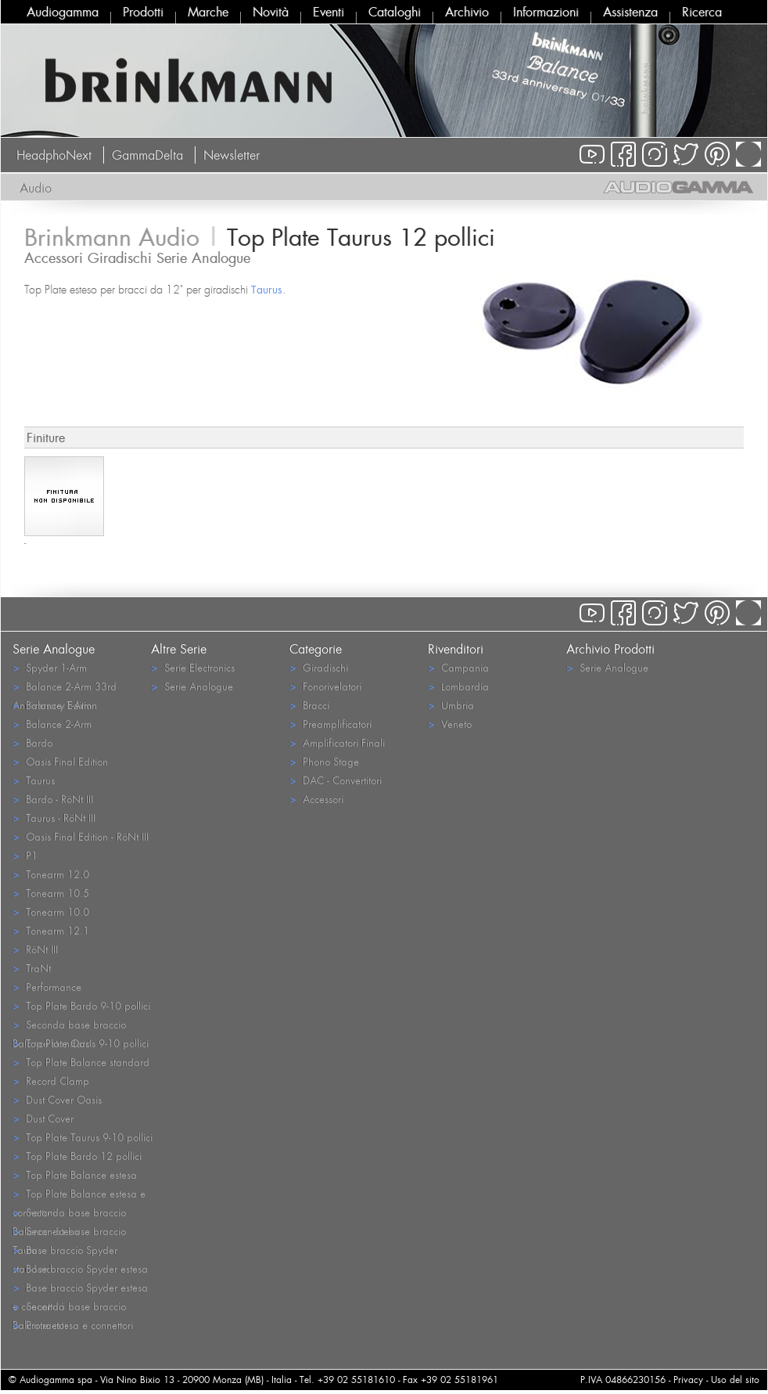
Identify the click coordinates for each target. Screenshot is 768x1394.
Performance (47, 986)
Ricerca (702, 11)
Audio (36, 187)
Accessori (316, 798)
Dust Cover (43, 1118)
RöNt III (35, 949)
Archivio (467, 11)
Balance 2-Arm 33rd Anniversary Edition (65, 687)
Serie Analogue (192, 686)
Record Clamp (51, 1080)
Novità (271, 11)
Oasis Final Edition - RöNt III (81, 836)
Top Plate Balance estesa (75, 1174)
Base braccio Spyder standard (65, 1250)
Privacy (688, 1379)
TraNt (32, 967)
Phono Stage (324, 761)
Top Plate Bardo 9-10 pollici (81, 1005)
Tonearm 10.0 (51, 911)
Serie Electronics (193, 667)
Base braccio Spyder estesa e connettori (80, 1288)
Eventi (328, 11)
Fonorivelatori (325, 686)
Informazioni (546, 11)
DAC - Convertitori (335, 780)
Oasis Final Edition (60, 761)
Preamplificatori (330, 723)
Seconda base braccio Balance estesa (69, 1213)
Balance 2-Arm (52, 723)
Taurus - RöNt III (54, 817)
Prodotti (143, 11)
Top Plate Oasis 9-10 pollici (81, 1043)
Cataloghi (394, 11)
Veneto (450, 723)
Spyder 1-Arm (50, 667)
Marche (208, 11)
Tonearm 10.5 (51, 892)
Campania (458, 667)
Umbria (451, 704)
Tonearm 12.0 (51, 873)
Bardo (32, 742)
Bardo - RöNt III (53, 798)
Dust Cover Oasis (57, 1099)
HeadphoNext (54, 155)
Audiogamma (63, 11)
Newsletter (231, 155)
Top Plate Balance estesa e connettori (79, 1194)
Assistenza (630, 11)
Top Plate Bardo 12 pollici (77, 1155)
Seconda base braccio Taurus (69, 1232)
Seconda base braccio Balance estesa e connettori (73, 1307)
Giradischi (318, 667)
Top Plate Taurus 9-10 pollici (83, 1136)
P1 (25, 855)
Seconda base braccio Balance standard (69, 1025)
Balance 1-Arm (52, 704)
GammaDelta (147, 155)
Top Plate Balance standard (81, 1061)
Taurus (266, 289)
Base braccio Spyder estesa (80, 1268)
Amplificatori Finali (337, 742)
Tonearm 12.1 (51, 930)
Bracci (309, 704)
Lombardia (458, 686)
